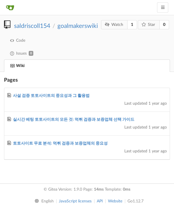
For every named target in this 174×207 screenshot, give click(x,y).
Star (148, 24)
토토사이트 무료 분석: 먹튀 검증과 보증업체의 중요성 (60, 143)
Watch (114, 24)
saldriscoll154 (32, 26)
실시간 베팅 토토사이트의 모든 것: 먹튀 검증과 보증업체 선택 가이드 (73, 120)
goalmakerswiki (77, 26)
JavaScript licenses (75, 201)
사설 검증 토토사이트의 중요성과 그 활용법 (51, 96)
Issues (21, 53)
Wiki (17, 66)
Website (115, 201)
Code (17, 40)
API (100, 201)
